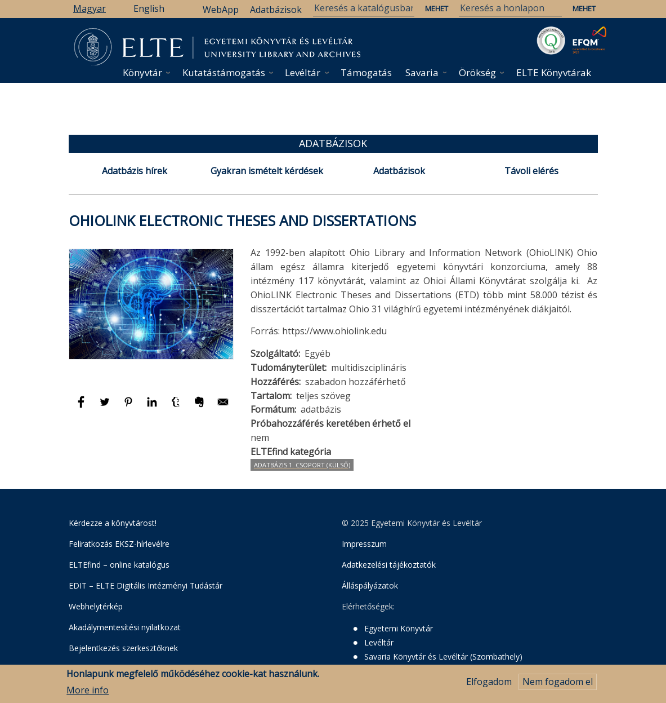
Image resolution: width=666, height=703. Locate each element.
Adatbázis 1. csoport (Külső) (302, 465)
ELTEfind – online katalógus (119, 564)
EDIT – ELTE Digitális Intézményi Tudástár (145, 585)
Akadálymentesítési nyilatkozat (125, 627)
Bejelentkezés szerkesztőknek (123, 648)
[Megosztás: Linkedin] (153, 407)
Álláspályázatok (370, 585)
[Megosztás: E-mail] (222, 407)
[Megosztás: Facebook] (82, 407)
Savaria (422, 72)
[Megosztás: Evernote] (200, 407)
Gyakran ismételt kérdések (267, 171)
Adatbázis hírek (134, 171)
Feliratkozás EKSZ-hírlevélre (119, 543)
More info (87, 690)
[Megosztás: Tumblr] (176, 407)
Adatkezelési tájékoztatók (389, 564)
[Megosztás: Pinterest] (129, 407)
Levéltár (302, 72)
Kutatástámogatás (223, 72)
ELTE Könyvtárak (553, 72)
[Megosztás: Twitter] (105, 407)
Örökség (477, 72)
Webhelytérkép (96, 606)
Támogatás (366, 72)
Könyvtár (142, 72)
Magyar (89, 8)
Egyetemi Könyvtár (398, 628)
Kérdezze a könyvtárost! (113, 523)
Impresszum (364, 543)
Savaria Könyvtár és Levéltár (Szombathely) (443, 656)
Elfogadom (489, 682)
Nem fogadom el (557, 682)
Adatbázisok (276, 9)
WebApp (221, 9)
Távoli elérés (531, 171)
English (148, 8)
